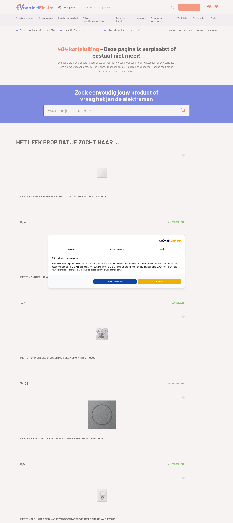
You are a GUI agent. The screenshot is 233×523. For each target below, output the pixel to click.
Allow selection (115, 281)
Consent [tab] (71, 249)
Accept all (160, 281)
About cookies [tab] (116, 249)
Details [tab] (162, 249)
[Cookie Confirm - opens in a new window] (170, 240)
